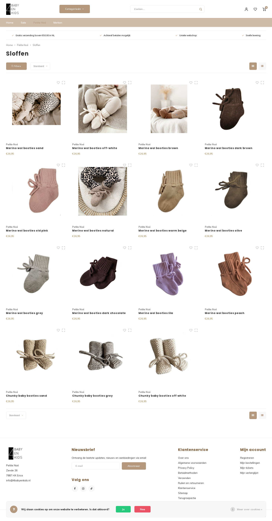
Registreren (247, 460)
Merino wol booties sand (24, 150)
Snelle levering (251, 37)
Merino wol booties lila (156, 315)
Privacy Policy (186, 470)
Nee (142, 509)
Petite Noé (39, 25)
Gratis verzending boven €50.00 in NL (33, 37)
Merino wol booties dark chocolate (99, 315)
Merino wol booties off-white (94, 150)
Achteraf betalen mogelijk (115, 37)
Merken (57, 25)
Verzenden (184, 480)
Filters (16, 68)
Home (9, 25)
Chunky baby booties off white (162, 398)
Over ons (183, 460)
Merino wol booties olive (223, 233)
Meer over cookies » (249, 509)
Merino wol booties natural (93, 233)
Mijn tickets (246, 470)
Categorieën (74, 10)
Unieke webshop (186, 37)
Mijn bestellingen (250, 465)
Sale (23, 25)
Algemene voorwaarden (192, 465)
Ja (123, 509)
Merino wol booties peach (225, 315)
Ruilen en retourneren (191, 485)
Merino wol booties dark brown (228, 150)
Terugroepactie (187, 500)
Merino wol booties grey (24, 315)
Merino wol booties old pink (27, 233)
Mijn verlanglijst (249, 475)
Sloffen (36, 47)
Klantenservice (186, 490)
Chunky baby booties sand (26, 398)
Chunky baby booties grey (92, 398)
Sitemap (183, 495)
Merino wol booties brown (158, 150)
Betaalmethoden (188, 475)
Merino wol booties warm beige (163, 233)
